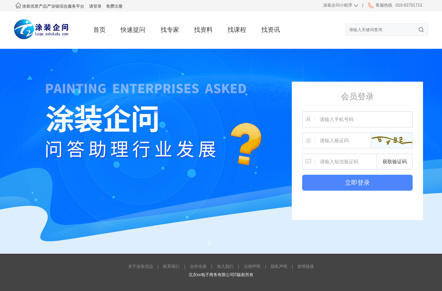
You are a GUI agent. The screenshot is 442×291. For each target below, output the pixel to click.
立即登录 (357, 182)
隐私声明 (279, 266)
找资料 (203, 29)
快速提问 (133, 29)
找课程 (237, 29)
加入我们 (225, 266)
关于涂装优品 (140, 266)
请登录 (95, 6)
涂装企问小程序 (337, 5)
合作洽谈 (198, 266)
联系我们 (171, 266)
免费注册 (114, 6)
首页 (99, 29)
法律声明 (252, 266)
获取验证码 (395, 161)
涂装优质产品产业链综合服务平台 (50, 6)
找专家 (170, 29)
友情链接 (305, 266)
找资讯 (270, 29)
